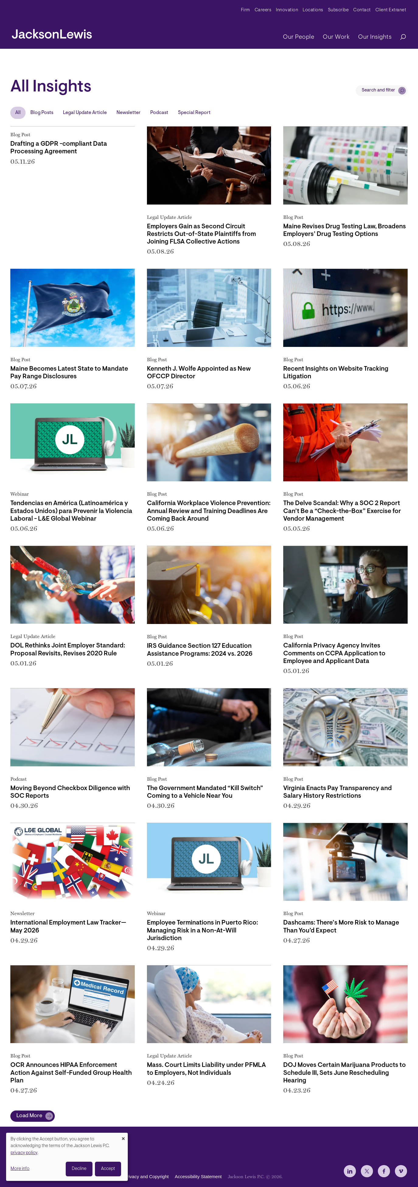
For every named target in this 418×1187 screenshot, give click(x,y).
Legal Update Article (85, 112)
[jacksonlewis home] (52, 32)
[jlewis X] (367, 1171)
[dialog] (67, 1157)
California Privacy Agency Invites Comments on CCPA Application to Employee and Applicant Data (334, 653)
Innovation (287, 10)
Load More (29, 1116)
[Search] (400, 37)
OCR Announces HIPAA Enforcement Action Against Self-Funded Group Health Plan (71, 1073)
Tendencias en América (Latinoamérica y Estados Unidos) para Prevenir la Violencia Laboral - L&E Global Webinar (71, 511)
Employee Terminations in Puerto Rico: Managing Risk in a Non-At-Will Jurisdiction (202, 930)
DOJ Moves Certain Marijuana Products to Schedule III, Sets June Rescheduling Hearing (344, 1073)
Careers (263, 10)
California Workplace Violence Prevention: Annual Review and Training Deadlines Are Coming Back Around (208, 511)
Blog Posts (41, 112)
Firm (245, 10)
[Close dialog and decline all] (123, 1136)
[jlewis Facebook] (384, 1171)
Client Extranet (390, 10)
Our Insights (375, 37)
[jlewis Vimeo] (401, 1171)
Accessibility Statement (198, 1176)
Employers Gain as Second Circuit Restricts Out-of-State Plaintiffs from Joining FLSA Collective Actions (201, 234)
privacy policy (24, 1153)
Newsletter (129, 112)
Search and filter (378, 90)
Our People (298, 37)
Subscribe (338, 10)
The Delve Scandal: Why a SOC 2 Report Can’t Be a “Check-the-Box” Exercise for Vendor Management (342, 511)
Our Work (336, 37)
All (18, 112)
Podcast (159, 112)
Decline (79, 1169)
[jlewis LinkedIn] (350, 1171)
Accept (108, 1169)
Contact (362, 10)
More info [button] (20, 1169)
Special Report (194, 112)
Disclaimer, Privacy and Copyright (134, 1176)
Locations (313, 10)
